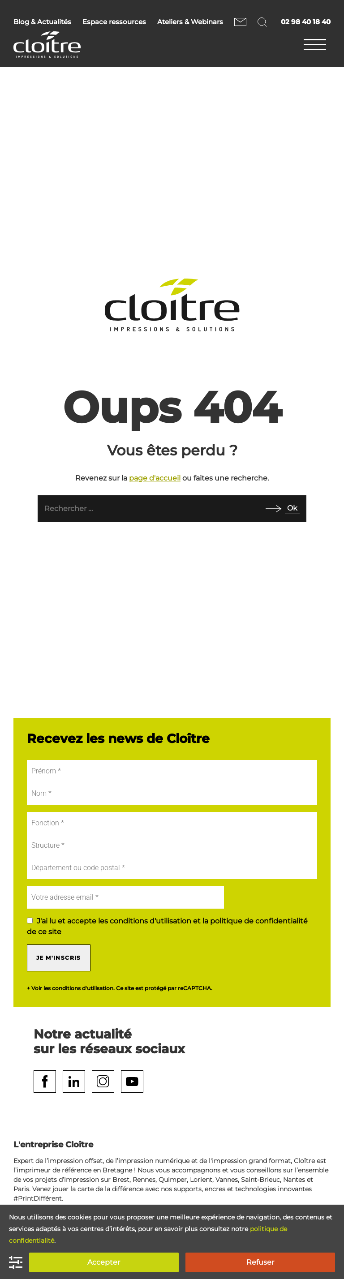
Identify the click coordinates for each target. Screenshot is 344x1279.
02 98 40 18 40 (306, 22)
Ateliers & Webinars (190, 22)
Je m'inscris (58, 957)
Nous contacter (240, 22)
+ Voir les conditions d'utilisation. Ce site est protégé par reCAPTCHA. (119, 988)
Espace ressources (114, 22)
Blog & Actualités (42, 22)
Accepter (103, 1262)
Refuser (260, 1262)
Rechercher (264, 22)
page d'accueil (155, 478)
